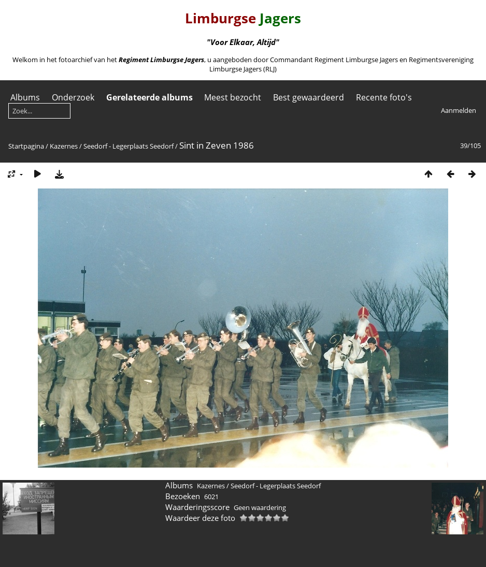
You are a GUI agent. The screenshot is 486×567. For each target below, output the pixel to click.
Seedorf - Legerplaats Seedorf (128, 146)
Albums (25, 97)
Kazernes (64, 146)
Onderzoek (73, 97)
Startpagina (26, 146)
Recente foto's (384, 97)
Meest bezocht (232, 97)
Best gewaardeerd (308, 97)
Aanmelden (458, 110)
